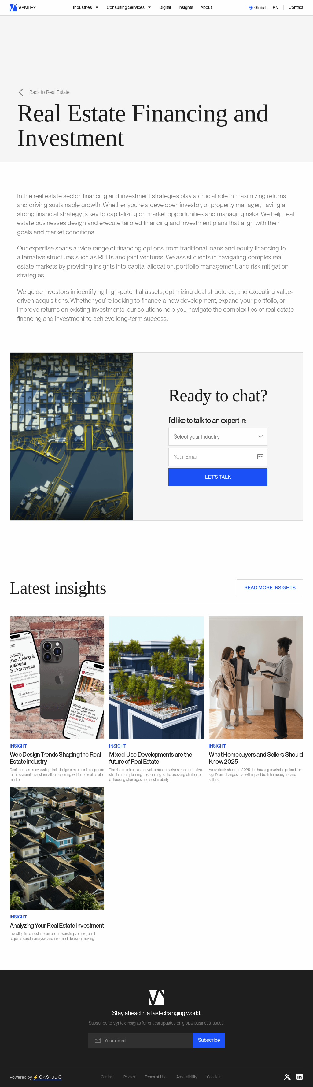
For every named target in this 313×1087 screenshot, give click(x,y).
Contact (296, 7)
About (206, 7)
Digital (165, 7)
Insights (185, 7)
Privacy (129, 1077)
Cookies (213, 1077)
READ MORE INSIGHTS (270, 588)
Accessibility (186, 1077)
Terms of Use (156, 1077)
